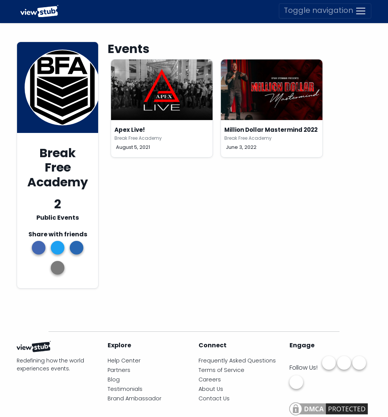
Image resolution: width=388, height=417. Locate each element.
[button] (57, 268)
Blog (114, 379)
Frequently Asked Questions (237, 360)
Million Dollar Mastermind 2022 (271, 130)
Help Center (124, 360)
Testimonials (125, 389)
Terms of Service (221, 370)
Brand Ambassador (134, 398)
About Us (211, 389)
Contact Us (214, 398)
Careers (210, 379)
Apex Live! (129, 130)
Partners (119, 370)
